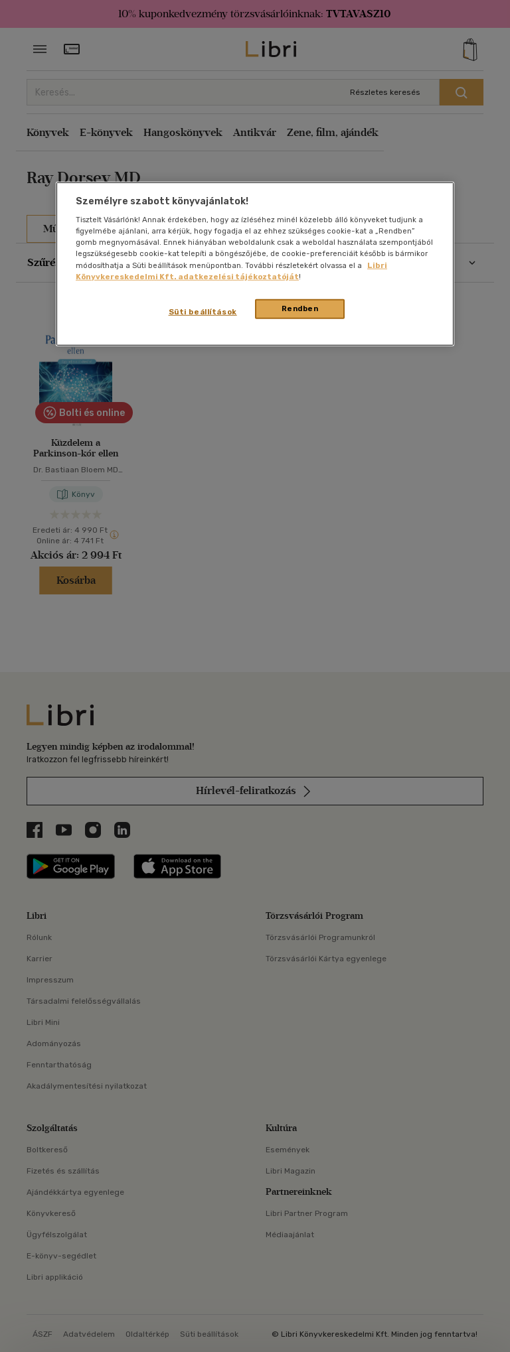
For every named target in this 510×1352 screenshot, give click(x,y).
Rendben (300, 307)
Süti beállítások (203, 311)
